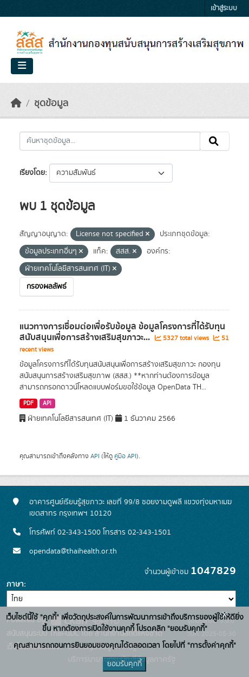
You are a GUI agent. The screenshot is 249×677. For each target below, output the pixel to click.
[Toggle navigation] (22, 66)
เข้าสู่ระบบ (224, 8)
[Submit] (215, 141)
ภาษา (15, 584)
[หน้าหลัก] (16, 103)
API (47, 403)
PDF (28, 403)
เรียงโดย (32, 172)
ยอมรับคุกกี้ (124, 664)
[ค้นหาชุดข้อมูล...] (109, 141)
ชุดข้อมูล (51, 103)
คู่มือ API (125, 456)
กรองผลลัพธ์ (47, 286)
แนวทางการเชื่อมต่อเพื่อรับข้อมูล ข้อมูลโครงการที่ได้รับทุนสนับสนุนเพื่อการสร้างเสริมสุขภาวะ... (122, 332)
